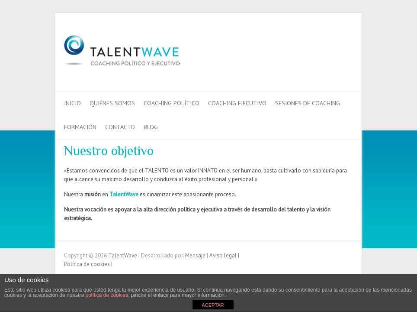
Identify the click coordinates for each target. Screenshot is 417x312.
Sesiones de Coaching (307, 103)
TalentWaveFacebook (318, 44)
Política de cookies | (88, 264)
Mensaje (196, 255)
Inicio (72, 103)
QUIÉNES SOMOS (112, 103)
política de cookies (106, 295)
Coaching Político (171, 103)
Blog (151, 127)
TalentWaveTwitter (331, 44)
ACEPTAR (213, 305)
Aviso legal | (224, 255)
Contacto (120, 127)
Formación (80, 127)
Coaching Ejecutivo (237, 103)
